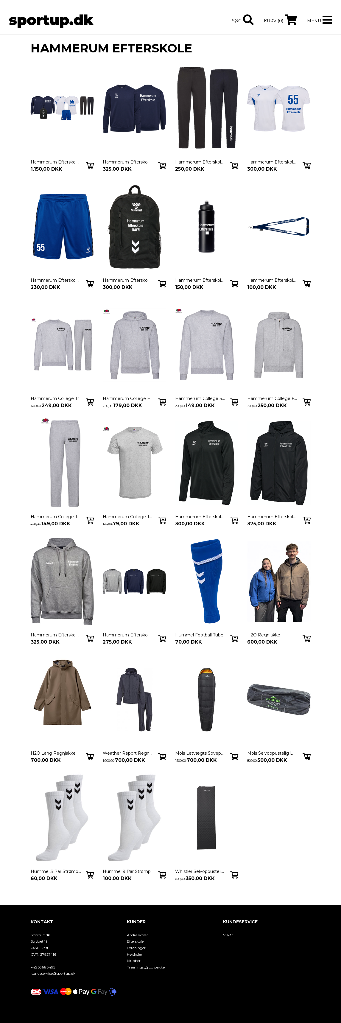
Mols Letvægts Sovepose (200, 753)
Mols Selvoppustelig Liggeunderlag (272, 753)
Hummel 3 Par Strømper (56, 871)
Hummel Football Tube (199, 635)
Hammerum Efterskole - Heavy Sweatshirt (128, 635)
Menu (314, 21)
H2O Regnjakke (263, 635)
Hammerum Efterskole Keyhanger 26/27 (272, 280)
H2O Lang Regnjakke (53, 753)
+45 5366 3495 (43, 967)
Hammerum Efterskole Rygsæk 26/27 (128, 280)
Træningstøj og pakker (146, 967)
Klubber (134, 960)
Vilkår (228, 935)
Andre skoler (137, 935)
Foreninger (136, 948)
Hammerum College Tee (128, 516)
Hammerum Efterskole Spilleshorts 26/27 (56, 280)
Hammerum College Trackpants (56, 516)
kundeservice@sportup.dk (53, 973)
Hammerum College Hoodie (128, 398)
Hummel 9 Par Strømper (128, 871)
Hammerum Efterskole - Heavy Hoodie (56, 635)
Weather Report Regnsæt (128, 753)
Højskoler (134, 954)
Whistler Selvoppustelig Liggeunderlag (200, 871)
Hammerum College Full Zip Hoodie (272, 398)
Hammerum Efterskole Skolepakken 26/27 (56, 162)
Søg (237, 21)
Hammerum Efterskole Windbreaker (272, 516)
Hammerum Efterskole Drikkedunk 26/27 (200, 280)
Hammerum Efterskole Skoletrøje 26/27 (128, 162)
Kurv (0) (273, 21)
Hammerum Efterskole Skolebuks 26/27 (200, 162)
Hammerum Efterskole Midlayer (200, 516)
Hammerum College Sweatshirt (200, 398)
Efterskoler (136, 941)
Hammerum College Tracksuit (56, 398)
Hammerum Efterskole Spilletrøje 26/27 (272, 162)
